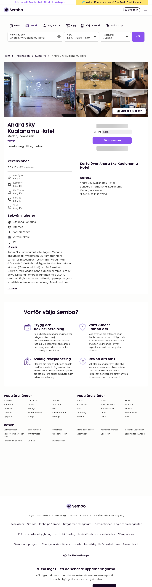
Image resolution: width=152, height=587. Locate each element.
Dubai (104, 413)
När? (69, 35)
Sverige (31, 409)
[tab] (15, 25)
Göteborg (81, 413)
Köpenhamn (131, 413)
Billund (104, 400)
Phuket (128, 409)
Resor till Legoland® (134, 430)
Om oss (31, 524)
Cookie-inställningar (76, 555)
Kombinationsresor (110, 430)
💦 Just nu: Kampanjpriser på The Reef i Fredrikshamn (112, 2)
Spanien (8, 400)
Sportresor (82, 434)
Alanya (80, 400)
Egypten (8, 417)
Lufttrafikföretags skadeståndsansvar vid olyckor (85, 534)
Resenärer (108, 35)
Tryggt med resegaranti (77, 524)
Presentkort (130, 544)
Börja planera (112, 140)
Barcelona (82, 404)
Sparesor (105, 434)
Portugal (56, 417)
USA (54, 409)
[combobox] (32, 38)
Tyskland (56, 404)
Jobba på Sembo (49, 524)
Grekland (8, 409)
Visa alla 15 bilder (129, 111)
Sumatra (40, 55)
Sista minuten (34, 430)
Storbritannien (35, 413)
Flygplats (97, 132)
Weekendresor (59, 434)
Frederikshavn (108, 409)
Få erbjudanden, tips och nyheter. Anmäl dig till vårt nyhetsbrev (81, 544)
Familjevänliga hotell (13, 441)
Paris (127, 400)
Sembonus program (26, 544)
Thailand (8, 413)
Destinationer (103, 524)
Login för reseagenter (128, 524)
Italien (31, 404)
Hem (7, 55)
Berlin (103, 417)
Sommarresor (10, 430)
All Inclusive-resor (85, 430)
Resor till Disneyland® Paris (14, 435)
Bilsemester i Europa (135, 434)
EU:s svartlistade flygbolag (34, 534)
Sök (138, 36)
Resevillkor (17, 524)
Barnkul (31, 441)
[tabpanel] (76, 37)
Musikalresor (58, 441)
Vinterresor (57, 430)
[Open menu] (145, 9)
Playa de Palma (108, 404)
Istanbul (80, 417)
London (129, 404)
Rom (79, 409)
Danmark (32, 400)
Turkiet (55, 400)
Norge (31, 417)
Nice (127, 417)
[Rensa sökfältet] (59, 36)
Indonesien (23, 55)
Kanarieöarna (59, 413)
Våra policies (126, 534)
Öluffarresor (34, 434)
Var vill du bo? (17, 34)
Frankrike (8, 404)
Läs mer (12, 247)
